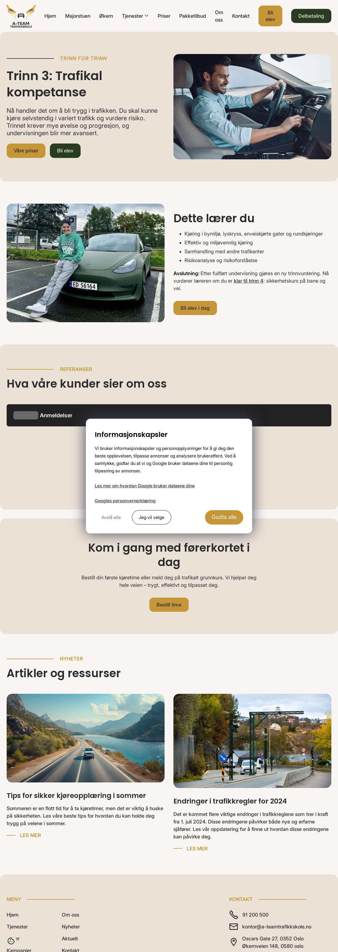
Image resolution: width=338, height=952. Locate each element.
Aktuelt (70, 855)
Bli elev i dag (195, 308)
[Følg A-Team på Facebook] (267, 877)
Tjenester (17, 843)
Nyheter (71, 843)
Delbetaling (311, 16)
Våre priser (26, 150)
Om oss (219, 16)
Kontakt (241, 16)
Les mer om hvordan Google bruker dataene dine (145, 485)
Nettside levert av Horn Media (266, 928)
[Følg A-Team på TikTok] (235, 877)
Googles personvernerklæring (125, 500)
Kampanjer (19, 867)
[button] (135, 16)
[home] (21, 16)
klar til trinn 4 (248, 281)
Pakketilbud (192, 16)
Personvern (318, 928)
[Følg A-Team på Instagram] (251, 877)
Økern (106, 16)
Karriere (15, 879)
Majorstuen (77, 16)
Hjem (50, 16)
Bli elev (270, 16)
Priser (164, 16)
